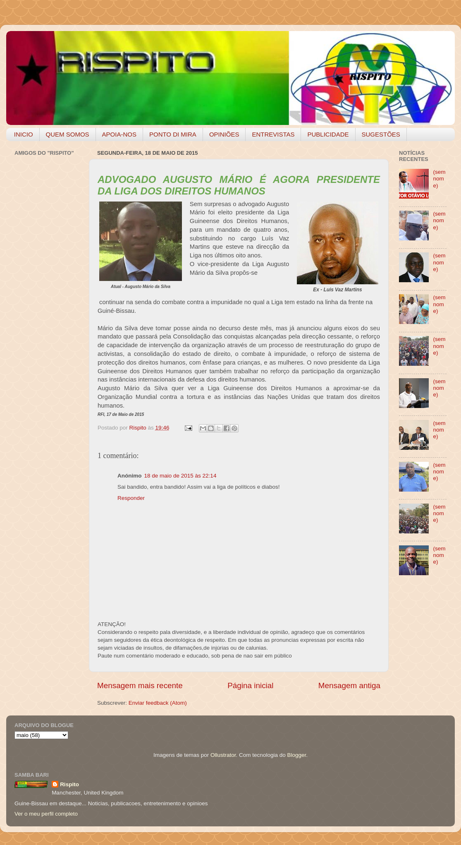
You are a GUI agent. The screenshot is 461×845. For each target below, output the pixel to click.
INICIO (23, 134)
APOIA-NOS (119, 134)
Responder (131, 498)
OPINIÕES (224, 134)
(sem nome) (439, 178)
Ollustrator (223, 755)
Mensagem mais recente (140, 685)
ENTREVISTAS (273, 134)
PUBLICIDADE (328, 134)
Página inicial (250, 685)
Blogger (296, 755)
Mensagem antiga (349, 685)
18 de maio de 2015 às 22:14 (180, 476)
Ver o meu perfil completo (46, 814)
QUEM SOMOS (67, 134)
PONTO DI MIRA (172, 134)
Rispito (69, 784)
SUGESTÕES (381, 134)
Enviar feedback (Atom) (158, 703)
